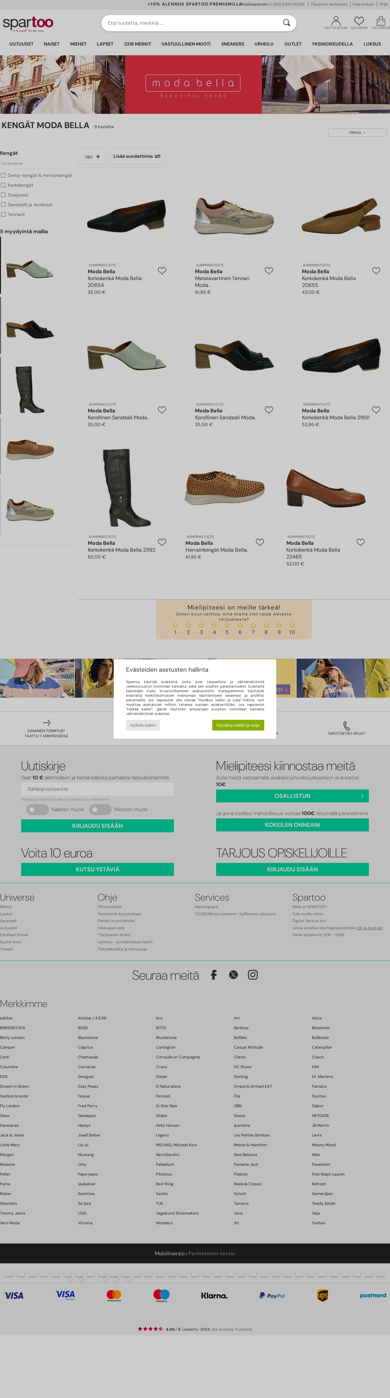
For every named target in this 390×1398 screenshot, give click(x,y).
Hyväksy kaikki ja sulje (238, 725)
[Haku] (286, 23)
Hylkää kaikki (143, 725)
